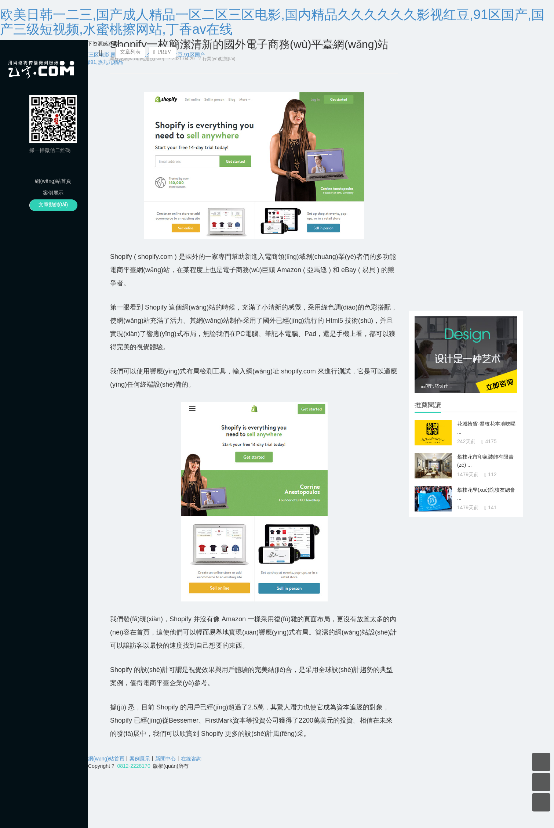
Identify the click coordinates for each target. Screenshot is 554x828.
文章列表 (130, 52)
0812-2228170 (133, 766)
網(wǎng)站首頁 (53, 181)
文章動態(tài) (53, 204)
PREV (162, 52)
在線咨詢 (191, 759)
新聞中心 (165, 759)
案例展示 (53, 193)
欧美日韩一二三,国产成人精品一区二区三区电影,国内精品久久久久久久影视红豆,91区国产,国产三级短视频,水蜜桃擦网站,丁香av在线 (272, 22)
